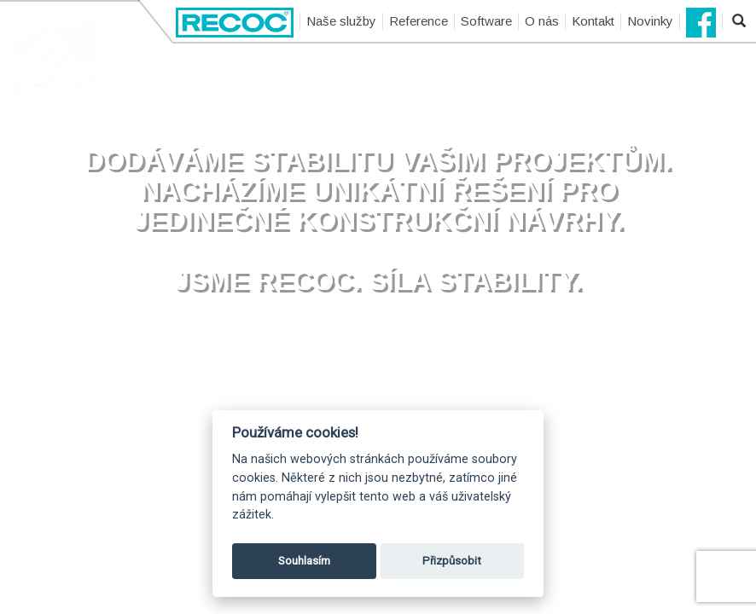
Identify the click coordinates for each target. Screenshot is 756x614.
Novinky (650, 21)
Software (486, 21)
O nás (542, 21)
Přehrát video (378, 355)
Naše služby (341, 21)
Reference (418, 21)
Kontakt (593, 21)
